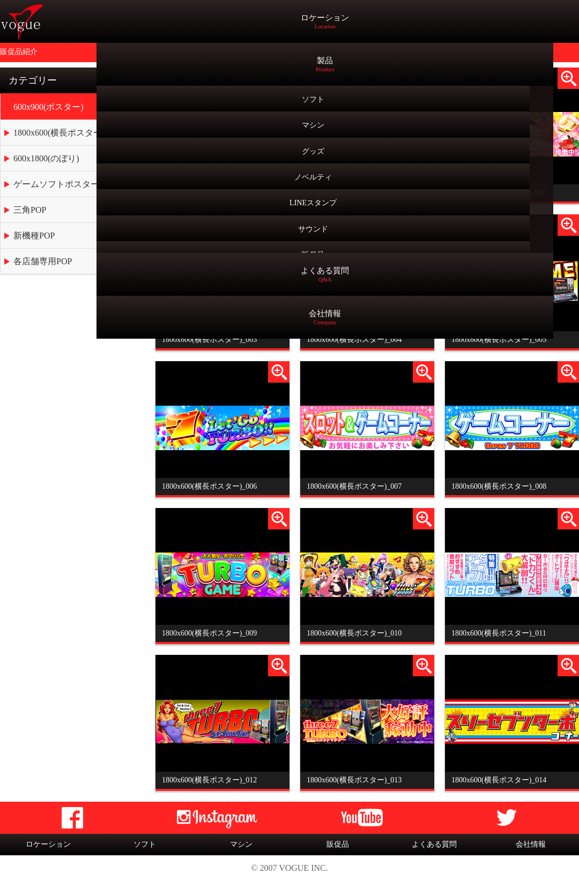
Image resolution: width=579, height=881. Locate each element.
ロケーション (48, 844)
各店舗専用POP (42, 261)
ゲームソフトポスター (56, 184)
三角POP (29, 209)
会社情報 (531, 844)
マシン (241, 844)
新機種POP (34, 235)
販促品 (337, 844)
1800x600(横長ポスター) (59, 132)
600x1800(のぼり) (46, 158)
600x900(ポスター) (48, 106)
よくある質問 (434, 844)
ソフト (144, 844)
